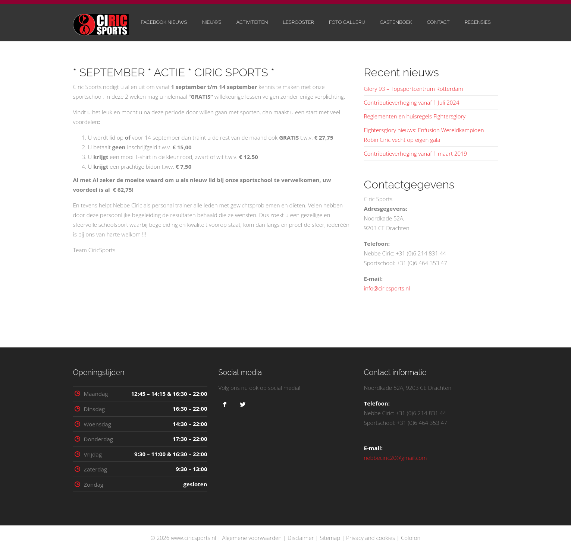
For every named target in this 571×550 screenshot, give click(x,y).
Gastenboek (396, 22)
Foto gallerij (347, 22)
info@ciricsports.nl (387, 288)
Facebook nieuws (164, 22)
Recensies (478, 22)
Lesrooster (298, 22)
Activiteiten (252, 22)
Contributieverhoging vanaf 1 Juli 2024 (411, 102)
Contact (438, 22)
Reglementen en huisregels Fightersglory (415, 116)
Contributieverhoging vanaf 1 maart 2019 (415, 153)
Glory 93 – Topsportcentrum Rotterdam (413, 88)
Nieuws (211, 22)
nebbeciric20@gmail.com (395, 457)
